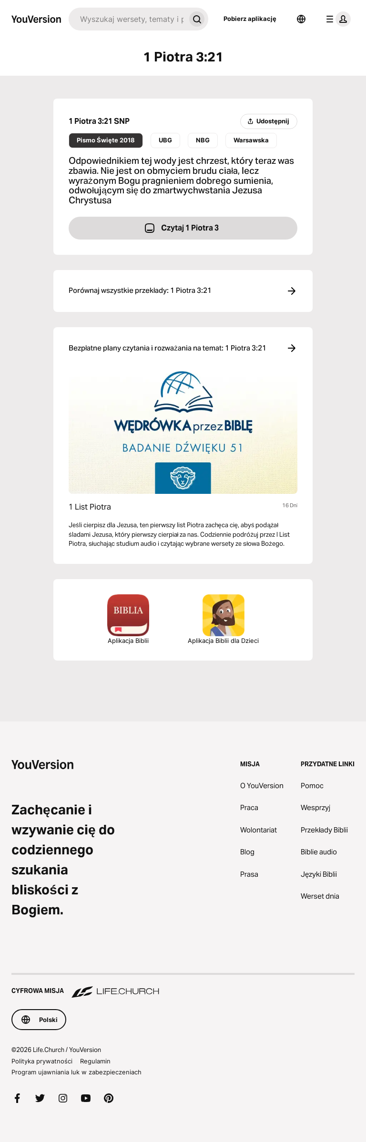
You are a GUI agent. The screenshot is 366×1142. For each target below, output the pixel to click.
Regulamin (95, 1061)
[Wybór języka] (301, 19)
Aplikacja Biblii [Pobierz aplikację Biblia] (128, 619)
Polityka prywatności (41, 1061)
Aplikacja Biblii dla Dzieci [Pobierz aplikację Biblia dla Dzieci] (223, 619)
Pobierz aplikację (250, 18)
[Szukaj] (127, 19)
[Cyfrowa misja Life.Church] (183, 986)
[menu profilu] (336, 19)
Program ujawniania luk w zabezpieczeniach (76, 1072)
